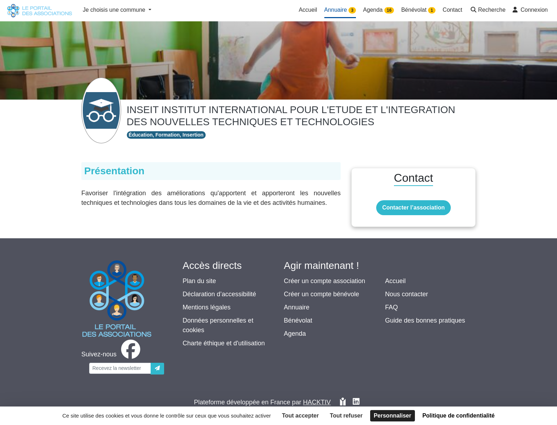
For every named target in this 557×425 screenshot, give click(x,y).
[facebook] (112, 354)
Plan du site (199, 281)
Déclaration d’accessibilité (219, 294)
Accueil (395, 281)
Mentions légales (207, 307)
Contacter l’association (413, 207)
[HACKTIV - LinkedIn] (356, 402)
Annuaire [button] (340, 10)
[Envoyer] (157, 368)
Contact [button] (452, 10)
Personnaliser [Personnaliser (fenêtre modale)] (392, 416)
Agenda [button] (378, 10)
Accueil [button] (308, 10)
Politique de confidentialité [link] (458, 416)
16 (389, 10)
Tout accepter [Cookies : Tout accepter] (300, 416)
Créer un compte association (324, 281)
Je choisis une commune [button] (115, 10)
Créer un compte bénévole (321, 294)
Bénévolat (298, 320)
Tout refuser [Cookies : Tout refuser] (346, 416)
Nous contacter (406, 294)
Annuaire (296, 307)
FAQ (391, 307)
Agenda (295, 333)
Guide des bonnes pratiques (425, 320)
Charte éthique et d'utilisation (224, 343)
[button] (487, 10)
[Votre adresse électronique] (120, 368)
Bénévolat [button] (418, 10)
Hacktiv (317, 402)
